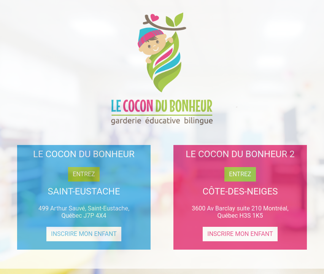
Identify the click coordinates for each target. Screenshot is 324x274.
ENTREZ (84, 174)
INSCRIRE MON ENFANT (83, 233)
